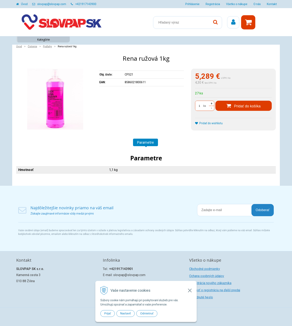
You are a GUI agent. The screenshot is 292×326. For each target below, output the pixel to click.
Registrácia (213, 4)
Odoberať (262, 210)
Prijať (107, 313)
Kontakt (272, 4)
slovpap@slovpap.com (51, 4)
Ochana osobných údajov (206, 276)
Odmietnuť (147, 313)
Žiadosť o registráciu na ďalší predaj (214, 290)
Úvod (24, 4)
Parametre (145, 142)
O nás (257, 4)
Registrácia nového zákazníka (210, 283)
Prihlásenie (192, 4)
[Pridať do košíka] (243, 106)
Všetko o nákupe (236, 4)
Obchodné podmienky (204, 269)
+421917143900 (85, 4)
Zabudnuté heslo (201, 297)
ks (204, 106)
